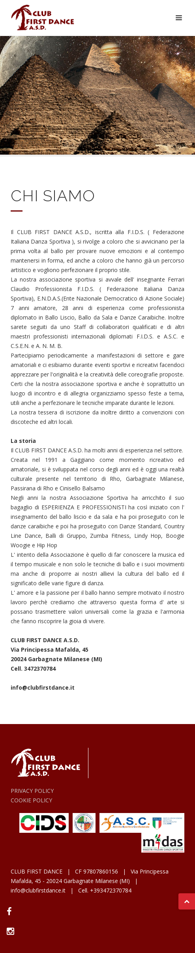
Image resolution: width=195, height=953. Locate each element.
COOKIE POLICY (31, 800)
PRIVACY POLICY (32, 790)
